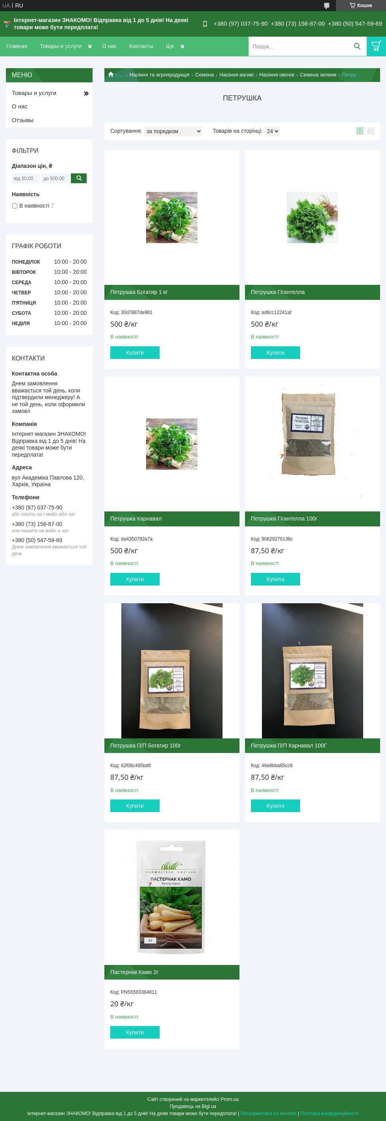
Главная (16, 46)
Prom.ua (230, 1099)
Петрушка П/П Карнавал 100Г (289, 745)
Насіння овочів (276, 75)
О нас (109, 46)
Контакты (141, 46)
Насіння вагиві (236, 75)
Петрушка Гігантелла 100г (284, 518)
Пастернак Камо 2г (134, 972)
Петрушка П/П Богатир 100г (145, 745)
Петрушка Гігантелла (277, 292)
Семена (204, 75)
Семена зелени (318, 75)
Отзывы (22, 120)
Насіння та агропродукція (159, 75)
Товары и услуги (61, 46)
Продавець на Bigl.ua (193, 1106)
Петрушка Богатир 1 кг (139, 292)
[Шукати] (357, 46)
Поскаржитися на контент (269, 1113)
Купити (135, 352)
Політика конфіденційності (330, 1113)
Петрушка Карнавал (135, 518)
